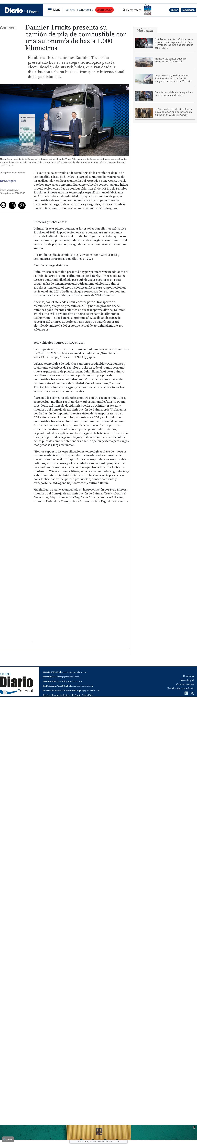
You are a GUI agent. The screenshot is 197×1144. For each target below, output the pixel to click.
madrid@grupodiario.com (70, 681)
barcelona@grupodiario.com (74, 672)
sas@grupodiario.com (90, 690)
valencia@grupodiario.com (80, 686)
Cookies (8, 1139)
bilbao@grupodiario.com (68, 677)
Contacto (188, 676)
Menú (56, 9)
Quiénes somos (185, 684)
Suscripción (188, 9)
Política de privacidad (180, 688)
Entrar (174, 9)
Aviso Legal (187, 680)
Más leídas (145, 30)
